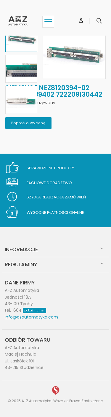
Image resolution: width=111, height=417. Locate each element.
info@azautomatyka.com (31, 317)
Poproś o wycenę (28, 122)
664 (29, 310)
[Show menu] (48, 22)
